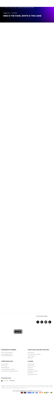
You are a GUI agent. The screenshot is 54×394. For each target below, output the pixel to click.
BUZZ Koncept (31, 364)
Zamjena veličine (31, 356)
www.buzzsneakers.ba (21, 390)
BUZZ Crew (30, 367)
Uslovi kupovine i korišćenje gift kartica (9, 371)
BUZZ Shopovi (31, 369)
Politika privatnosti (5, 367)
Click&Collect (30, 372)
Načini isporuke (31, 352)
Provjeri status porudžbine (7, 352)
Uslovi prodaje (4, 365)
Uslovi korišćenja (4, 364)
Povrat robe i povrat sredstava (34, 354)
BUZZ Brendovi (31, 365)
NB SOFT (31, 390)
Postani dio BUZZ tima (33, 374)
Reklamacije (30, 357)
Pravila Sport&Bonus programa (8, 369)
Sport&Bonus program (32, 371)
